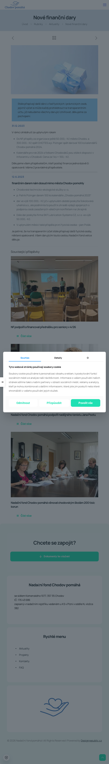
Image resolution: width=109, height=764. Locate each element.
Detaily (58, 357)
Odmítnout (23, 403)
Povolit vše (85, 403)
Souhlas (24, 357)
